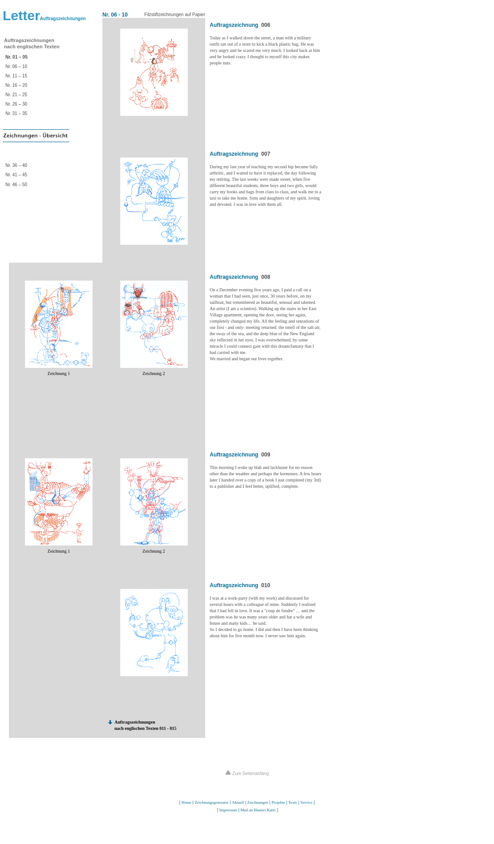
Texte (292, 802)
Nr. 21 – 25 (16, 94)
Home (186, 802)
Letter (44, 15)
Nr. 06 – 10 (16, 66)
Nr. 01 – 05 (16, 57)
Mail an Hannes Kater (258, 810)
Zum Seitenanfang (247, 773)
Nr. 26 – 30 (16, 104)
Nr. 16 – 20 (16, 85)
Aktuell (238, 802)
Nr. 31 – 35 (16, 113)
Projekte (278, 802)
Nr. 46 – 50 (16, 184)
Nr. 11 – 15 (16, 75)
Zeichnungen (257, 802)
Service (306, 802)
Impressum (228, 810)
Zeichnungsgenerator (211, 802)
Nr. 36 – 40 (16, 165)
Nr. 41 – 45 (16, 174)
